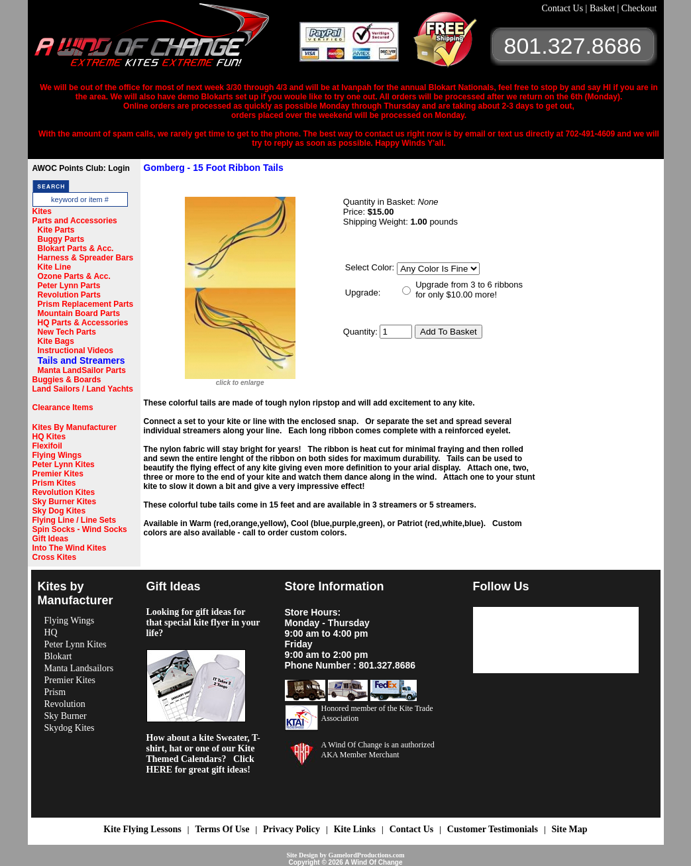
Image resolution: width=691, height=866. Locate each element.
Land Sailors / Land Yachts (83, 389)
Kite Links (355, 829)
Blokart (58, 656)
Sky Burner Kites (64, 501)
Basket (603, 8)
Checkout (639, 8)
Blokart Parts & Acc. (76, 248)
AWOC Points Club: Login (81, 168)
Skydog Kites (69, 728)
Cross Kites (54, 557)
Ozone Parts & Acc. (74, 276)
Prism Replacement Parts (86, 304)
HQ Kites (49, 436)
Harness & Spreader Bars (86, 257)
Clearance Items (62, 407)
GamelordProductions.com (366, 855)
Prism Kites (54, 483)
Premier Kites (57, 473)
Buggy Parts (61, 239)
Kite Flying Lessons (142, 829)
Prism (55, 692)
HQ (51, 632)
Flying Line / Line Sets (74, 520)
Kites (42, 211)
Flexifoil (47, 446)
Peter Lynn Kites (63, 464)
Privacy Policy (291, 829)
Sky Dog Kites (59, 510)
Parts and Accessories (74, 220)
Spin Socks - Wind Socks (79, 529)
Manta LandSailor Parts (82, 370)
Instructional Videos (75, 350)
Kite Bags (56, 341)
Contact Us (564, 8)
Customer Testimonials (492, 829)
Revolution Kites (63, 492)
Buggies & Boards (66, 379)
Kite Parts (56, 230)
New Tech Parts (67, 332)
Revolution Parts (69, 294)
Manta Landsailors (79, 668)
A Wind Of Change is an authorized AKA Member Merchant (378, 749)
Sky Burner (65, 716)
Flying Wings (57, 455)
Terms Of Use (222, 829)
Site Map (570, 829)
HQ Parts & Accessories (83, 322)
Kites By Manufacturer (74, 427)
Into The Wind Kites (69, 548)
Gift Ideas (50, 538)
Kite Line (55, 267)
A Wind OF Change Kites (166, 39)
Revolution (64, 704)
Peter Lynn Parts (69, 285)
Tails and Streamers (81, 360)
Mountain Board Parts (79, 313)
